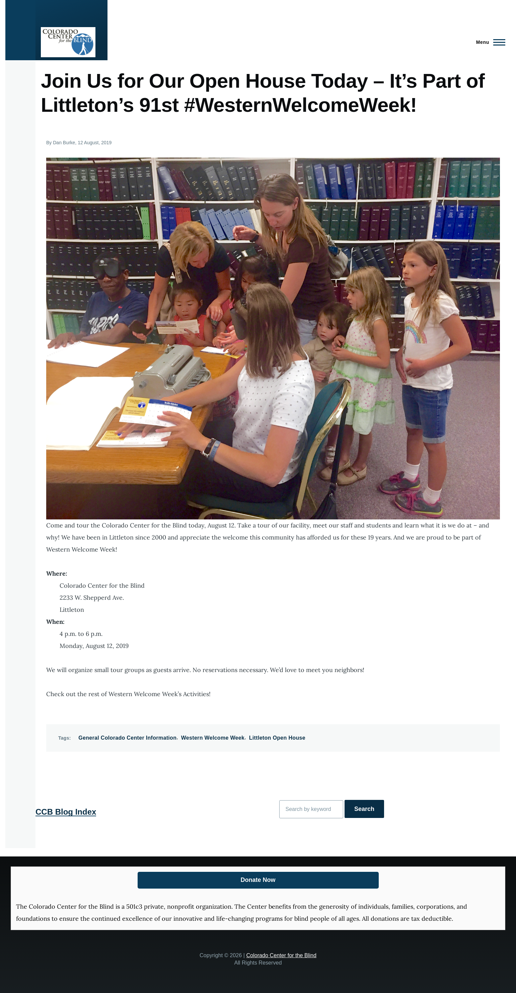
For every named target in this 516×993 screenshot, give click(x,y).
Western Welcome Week (213, 738)
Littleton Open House (277, 738)
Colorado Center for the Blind (281, 955)
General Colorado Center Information (127, 738)
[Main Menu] (488, 42)
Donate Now (257, 880)
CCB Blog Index (65, 811)
